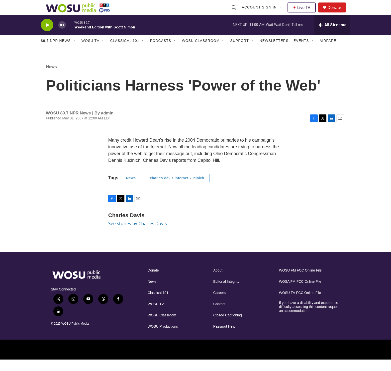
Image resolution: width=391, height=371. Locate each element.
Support (239, 52)
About (217, 281)
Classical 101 (124, 52)
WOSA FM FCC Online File (300, 293)
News (51, 78)
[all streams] (332, 36)
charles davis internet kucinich (177, 189)
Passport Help (224, 338)
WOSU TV (90, 52)
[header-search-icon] (234, 13)
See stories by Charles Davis (137, 235)
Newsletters (274, 52)
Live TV (302, 13)
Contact (219, 315)
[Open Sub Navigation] (281, 13)
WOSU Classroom (200, 52)
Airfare (328, 52)
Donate (337, 13)
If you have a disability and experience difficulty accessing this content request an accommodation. (309, 318)
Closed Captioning (227, 326)
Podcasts (160, 52)
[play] (47, 36)
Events (301, 52)
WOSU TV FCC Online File (300, 304)
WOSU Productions (163, 338)
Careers (219, 304)
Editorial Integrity (226, 293)
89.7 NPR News (56, 52)
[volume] (62, 36)
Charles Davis (126, 226)
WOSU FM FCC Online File (300, 281)
